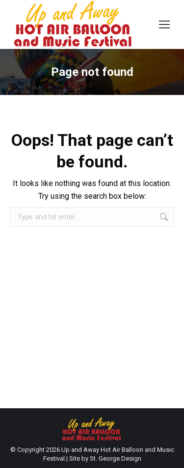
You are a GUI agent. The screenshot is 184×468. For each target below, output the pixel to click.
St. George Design (115, 458)
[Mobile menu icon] (164, 24)
